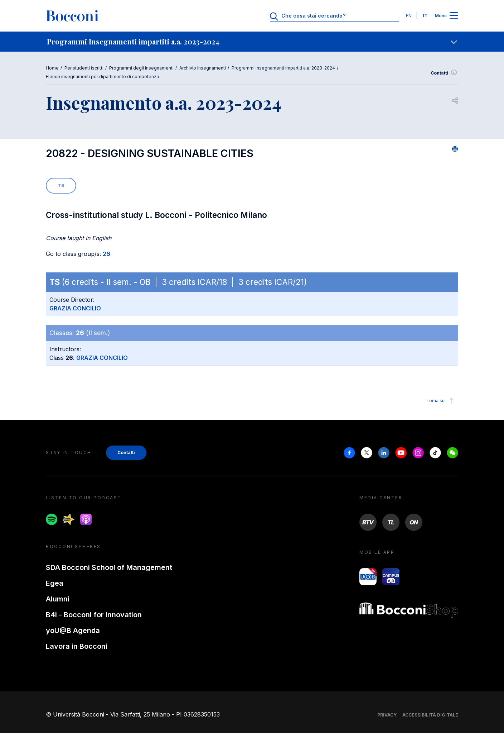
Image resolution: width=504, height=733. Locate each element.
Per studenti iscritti (83, 68)
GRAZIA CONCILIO (75, 308)
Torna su (441, 400)
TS (61, 185)
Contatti (444, 73)
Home (52, 68)
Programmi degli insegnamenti (141, 68)
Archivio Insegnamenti (202, 68)
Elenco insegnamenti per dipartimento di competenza (102, 76)
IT (425, 15)
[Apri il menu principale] (454, 16)
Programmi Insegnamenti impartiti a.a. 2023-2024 (283, 68)
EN (409, 15)
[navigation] (252, 42)
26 (106, 253)
